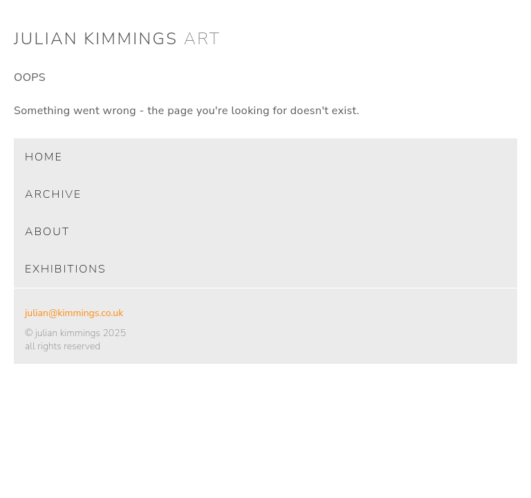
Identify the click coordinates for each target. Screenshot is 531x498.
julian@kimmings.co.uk (74, 313)
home (44, 157)
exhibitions (65, 269)
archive (53, 194)
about (47, 231)
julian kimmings (117, 39)
